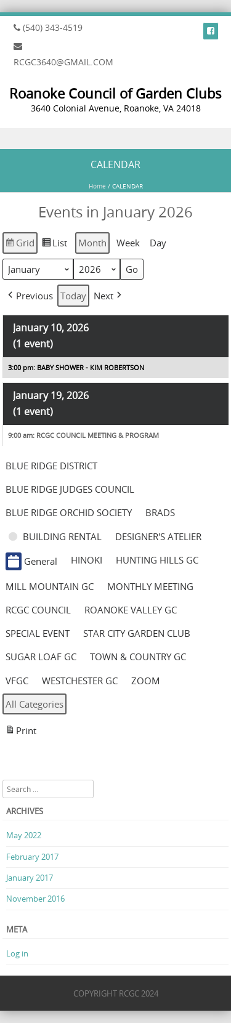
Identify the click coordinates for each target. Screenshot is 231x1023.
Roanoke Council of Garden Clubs (115, 93)
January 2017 (29, 877)
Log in (17, 953)
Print (20, 731)
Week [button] (128, 243)
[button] (29, 295)
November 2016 (35, 898)
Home (97, 186)
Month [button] (92, 243)
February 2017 (32, 856)
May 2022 (23, 835)
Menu (115, 139)
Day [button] (158, 243)
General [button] (31, 561)
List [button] (54, 244)
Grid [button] (19, 244)
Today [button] (73, 295)
